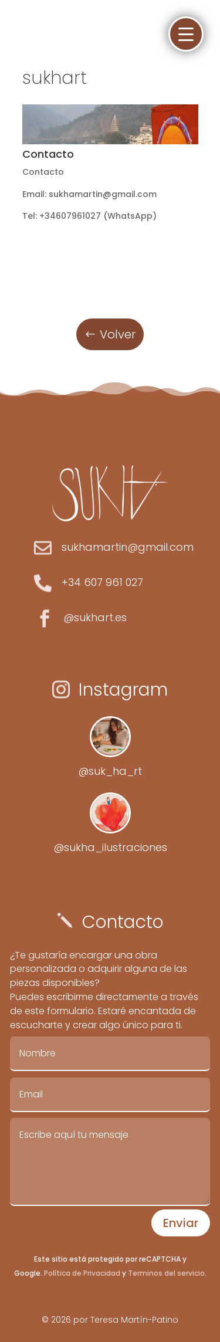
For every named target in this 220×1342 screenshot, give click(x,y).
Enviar (180, 1223)
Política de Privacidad (82, 1273)
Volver (118, 334)
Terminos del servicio (165, 1273)
